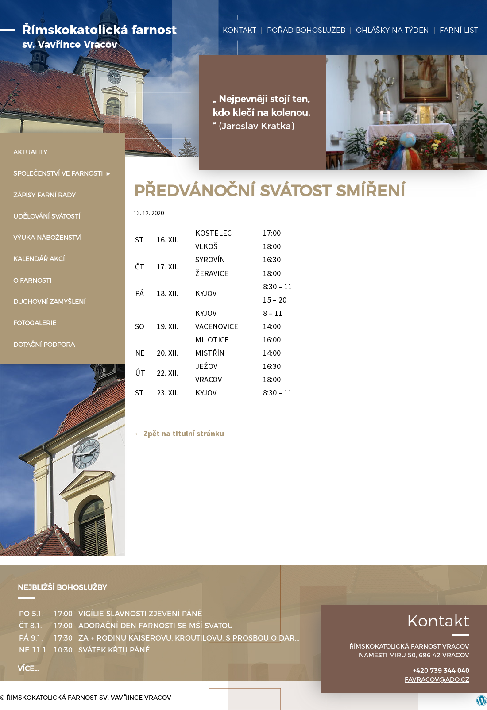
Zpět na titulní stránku (179, 433)
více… (28, 668)
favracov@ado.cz (437, 679)
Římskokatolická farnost (99, 36)
